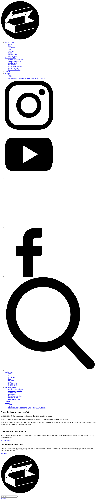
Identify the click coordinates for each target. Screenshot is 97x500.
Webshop (7, 73)
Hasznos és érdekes (10, 58)
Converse (11, 51)
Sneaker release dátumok (15, 59)
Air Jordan (11, 47)
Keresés (3, 498)
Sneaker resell (12, 63)
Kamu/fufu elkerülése (15, 66)
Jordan (10, 77)
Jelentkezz (4, 453)
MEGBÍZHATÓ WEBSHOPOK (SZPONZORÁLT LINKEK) (27, 78)
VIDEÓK (7, 71)
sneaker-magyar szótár (15, 61)
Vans (9, 49)
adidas (10, 44)
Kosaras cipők (12, 56)
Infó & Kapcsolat (6, 440)
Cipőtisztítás (12, 65)
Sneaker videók (13, 68)
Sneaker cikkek (9, 42)
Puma (10, 53)
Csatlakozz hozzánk (14, 70)
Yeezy (10, 75)
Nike (9, 46)
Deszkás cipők (12, 54)
